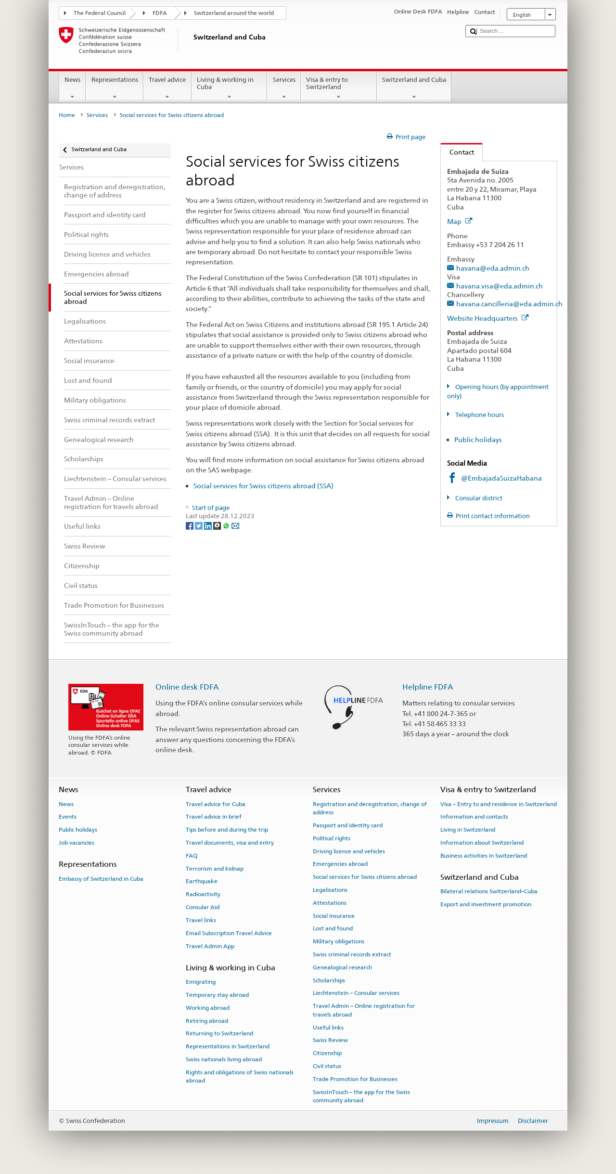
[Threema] (217, 525)
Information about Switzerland (482, 842)
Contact (457, 152)
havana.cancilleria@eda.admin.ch (509, 304)
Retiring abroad (207, 1020)
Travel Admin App (210, 945)
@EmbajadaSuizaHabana (501, 478)
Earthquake (202, 881)
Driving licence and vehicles (349, 851)
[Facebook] (190, 525)
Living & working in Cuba (229, 88)
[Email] (235, 525)
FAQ (191, 855)
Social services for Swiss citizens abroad (365, 877)
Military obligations (338, 941)
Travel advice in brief (214, 816)
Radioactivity (203, 894)
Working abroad (208, 1007)
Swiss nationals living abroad (224, 1059)
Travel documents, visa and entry (230, 842)
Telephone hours (479, 414)
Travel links (201, 920)
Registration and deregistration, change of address (370, 807)
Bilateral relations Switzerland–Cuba (489, 891)
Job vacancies (76, 842)
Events (68, 816)
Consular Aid (202, 907)
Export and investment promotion (485, 904)
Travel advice (167, 88)
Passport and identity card (348, 825)
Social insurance (334, 915)
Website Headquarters (488, 318)
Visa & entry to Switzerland (338, 88)
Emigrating (201, 981)
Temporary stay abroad (217, 994)
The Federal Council (100, 13)
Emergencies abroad (340, 864)
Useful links (328, 1027)
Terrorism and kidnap (215, 868)
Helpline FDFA (427, 686)
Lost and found (333, 928)
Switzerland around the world (234, 13)
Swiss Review (330, 1040)
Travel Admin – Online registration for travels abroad (364, 1010)
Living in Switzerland (467, 829)
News (73, 88)
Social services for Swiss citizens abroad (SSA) (263, 486)
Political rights (331, 838)
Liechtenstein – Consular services (356, 993)
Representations (114, 88)
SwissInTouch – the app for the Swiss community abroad (361, 1095)
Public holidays (478, 439)
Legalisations (330, 890)
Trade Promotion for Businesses (355, 1079)
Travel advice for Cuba (215, 803)
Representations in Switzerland (228, 1046)
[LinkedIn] (208, 525)
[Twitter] (199, 525)
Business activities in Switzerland (483, 855)
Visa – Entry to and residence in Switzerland (498, 803)
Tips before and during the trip (227, 829)
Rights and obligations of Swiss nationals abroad (240, 1076)
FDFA (160, 13)
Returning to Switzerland (219, 1033)
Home (67, 115)
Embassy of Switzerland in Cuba (101, 878)
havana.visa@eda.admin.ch (499, 286)
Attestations (329, 903)
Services (284, 88)
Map (460, 221)
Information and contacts (474, 816)
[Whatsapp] (226, 525)
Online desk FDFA (187, 686)
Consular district (478, 498)
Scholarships (329, 980)
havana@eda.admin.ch (492, 268)
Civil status (327, 1066)
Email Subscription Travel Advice (229, 933)
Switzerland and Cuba (414, 88)
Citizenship (327, 1053)
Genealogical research (342, 967)
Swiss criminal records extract (352, 954)
